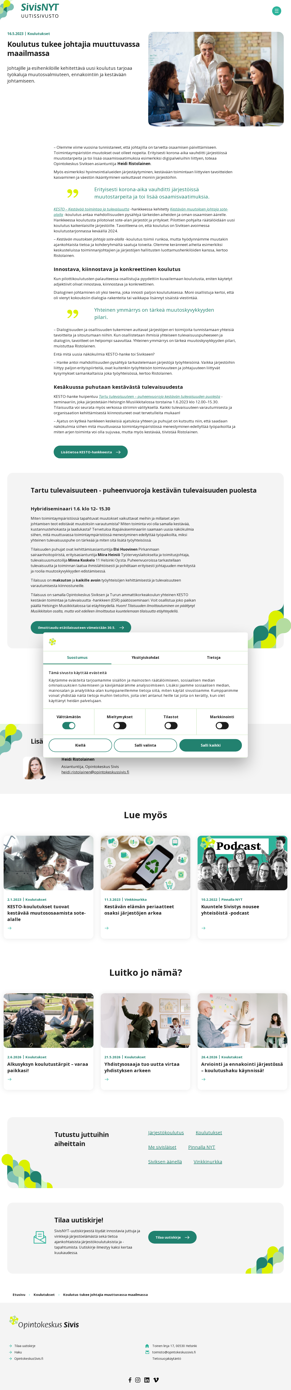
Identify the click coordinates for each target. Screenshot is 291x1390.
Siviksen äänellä (165, 1161)
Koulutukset (209, 1132)
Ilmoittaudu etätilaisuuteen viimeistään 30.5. (76, 627)
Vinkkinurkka (208, 1161)
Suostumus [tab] (77, 657)
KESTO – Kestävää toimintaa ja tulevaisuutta (91, 209)
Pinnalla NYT (201, 1147)
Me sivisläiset (162, 1147)
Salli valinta (145, 745)
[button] (276, 10)
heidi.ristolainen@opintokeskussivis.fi (95, 772)
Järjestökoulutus (166, 1132)
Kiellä (80, 745)
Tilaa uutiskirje (168, 1237)
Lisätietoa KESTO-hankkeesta (86, 452)
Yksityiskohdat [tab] (145, 657)
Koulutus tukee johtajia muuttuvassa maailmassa (105, 1294)
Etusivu (19, 1294)
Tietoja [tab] (214, 657)
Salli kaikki (211, 745)
